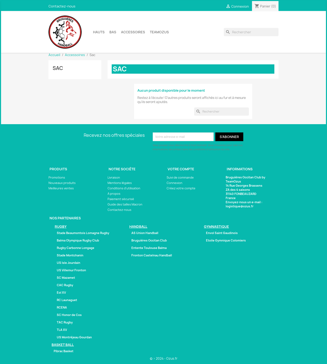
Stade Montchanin (70, 255)
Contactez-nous (61, 6)
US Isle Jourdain (68, 263)
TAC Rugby (65, 322)
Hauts (99, 32)
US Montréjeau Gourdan (74, 337)
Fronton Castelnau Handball (151, 255)
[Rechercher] (251, 32)
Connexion (174, 183)
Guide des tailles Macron (125, 204)
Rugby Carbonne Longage (75, 248)
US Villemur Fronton (71, 270)
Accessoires (133, 32)
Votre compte (181, 169)
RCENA (62, 307)
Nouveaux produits (62, 183)
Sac (58, 68)
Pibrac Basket (63, 351)
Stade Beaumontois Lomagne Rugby (83, 233)
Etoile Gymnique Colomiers (226, 240)
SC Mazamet (66, 278)
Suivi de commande (180, 177)
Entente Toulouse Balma (149, 248)
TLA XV (62, 330)
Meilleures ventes (61, 188)
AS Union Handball (144, 233)
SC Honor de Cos (69, 315)
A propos (114, 194)
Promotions (56, 177)
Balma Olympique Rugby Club (78, 240)
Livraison (114, 177)
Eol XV (61, 292)
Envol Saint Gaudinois (222, 233)
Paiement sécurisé (121, 199)
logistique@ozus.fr (239, 206)
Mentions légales (120, 183)
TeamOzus (159, 32)
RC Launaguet (67, 300)
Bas (112, 32)
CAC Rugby (65, 285)
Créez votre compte (181, 188)
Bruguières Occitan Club (149, 240)
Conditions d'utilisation (124, 188)
